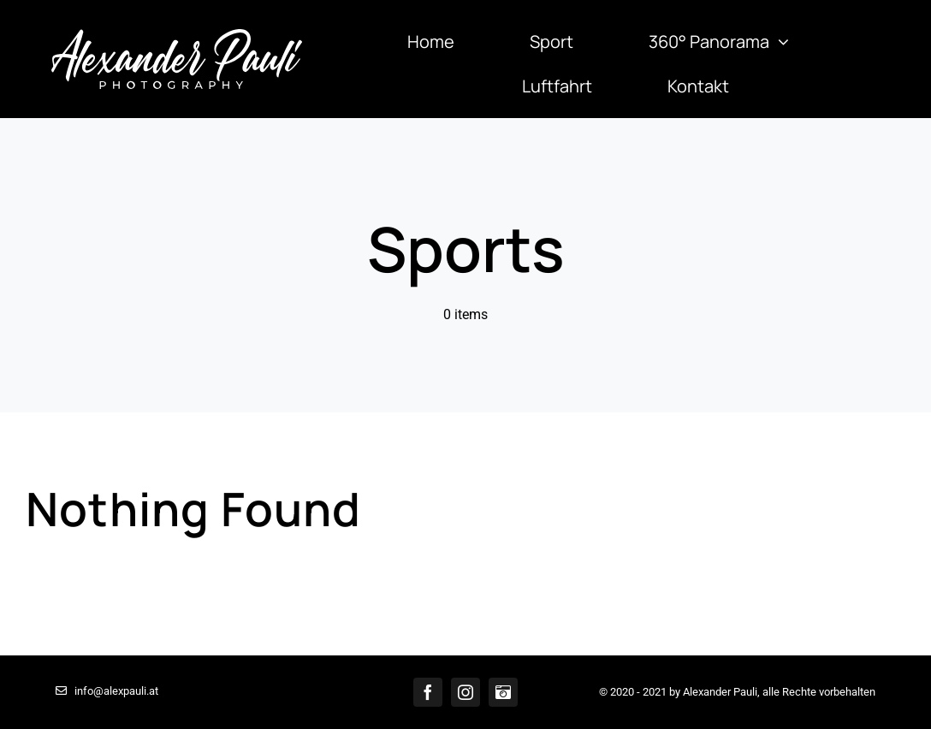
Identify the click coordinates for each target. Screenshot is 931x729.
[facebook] (427, 692)
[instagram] (465, 692)
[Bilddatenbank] (503, 692)
